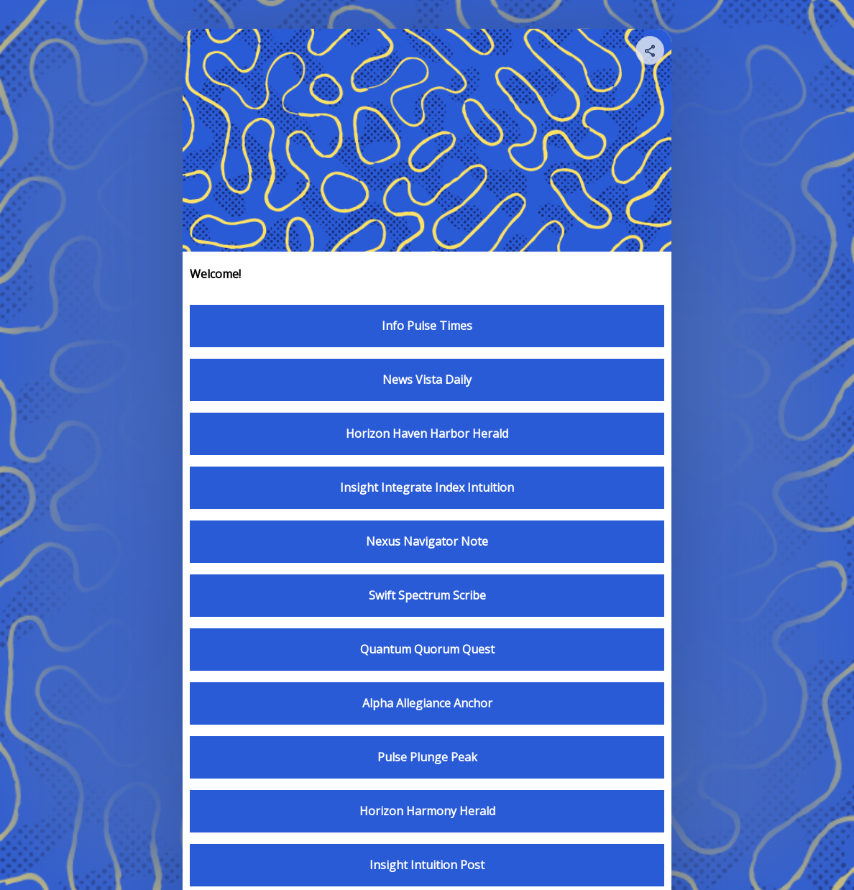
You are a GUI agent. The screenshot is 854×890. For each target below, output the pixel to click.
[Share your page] (649, 50)
